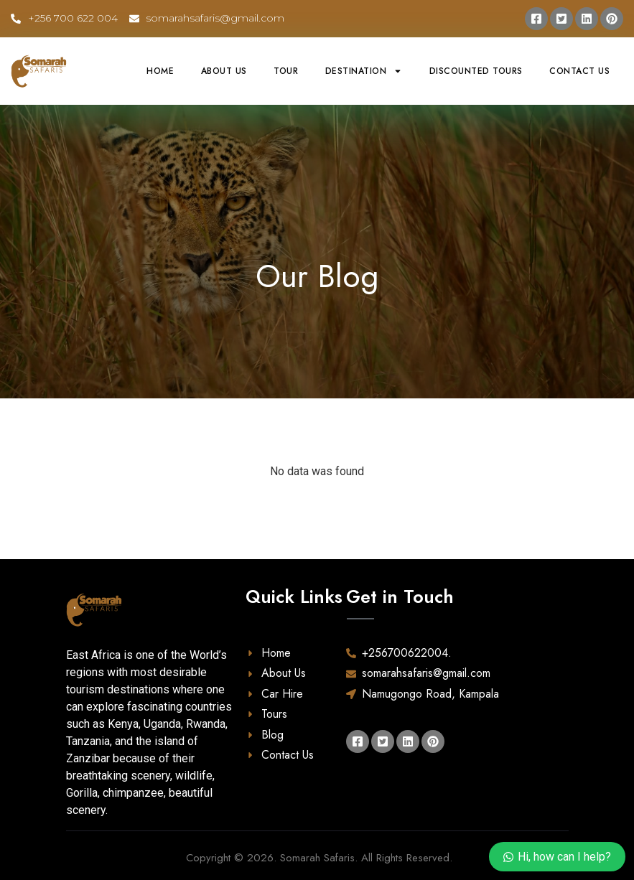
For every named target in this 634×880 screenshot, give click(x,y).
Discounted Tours (476, 71)
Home (160, 71)
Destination (364, 71)
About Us (224, 71)
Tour (286, 71)
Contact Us (579, 71)
